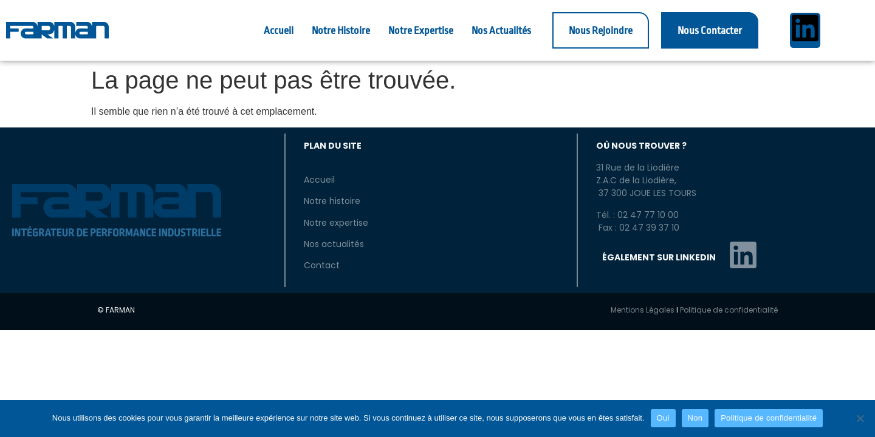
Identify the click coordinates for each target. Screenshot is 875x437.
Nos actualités (334, 244)
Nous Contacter (710, 30)
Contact (322, 265)
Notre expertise (336, 223)
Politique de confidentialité (729, 310)
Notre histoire (332, 201)
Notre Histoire (341, 30)
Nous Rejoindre (601, 30)
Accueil (278, 30)
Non (695, 417)
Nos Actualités (501, 30)
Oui (663, 417)
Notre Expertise (420, 30)
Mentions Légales (642, 310)
